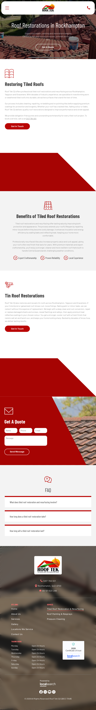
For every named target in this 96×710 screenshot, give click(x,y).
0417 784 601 (31, 118)
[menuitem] (24, 609)
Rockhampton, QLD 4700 (49, 586)
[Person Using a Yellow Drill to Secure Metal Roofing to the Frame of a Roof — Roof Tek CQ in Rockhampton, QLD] (48, 360)
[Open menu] (7, 8)
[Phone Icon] (89, 9)
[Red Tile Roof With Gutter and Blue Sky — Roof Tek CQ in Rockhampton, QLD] (48, 158)
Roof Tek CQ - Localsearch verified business (73, 650)
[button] (48, 501)
